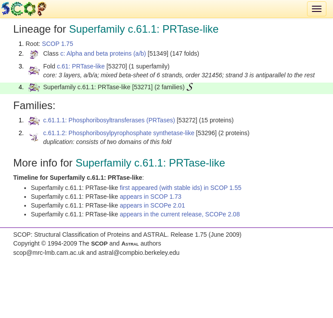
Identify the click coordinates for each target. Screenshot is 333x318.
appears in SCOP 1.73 (150, 196)
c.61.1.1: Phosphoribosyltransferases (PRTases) (109, 120)
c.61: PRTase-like (81, 66)
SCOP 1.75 (57, 43)
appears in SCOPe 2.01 (152, 205)
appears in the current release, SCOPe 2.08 (180, 214)
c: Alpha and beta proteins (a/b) (103, 53)
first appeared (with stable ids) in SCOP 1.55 (180, 187)
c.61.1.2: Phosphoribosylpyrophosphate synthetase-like (118, 132)
